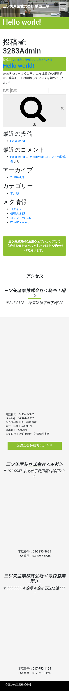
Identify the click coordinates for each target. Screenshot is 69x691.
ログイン (16, 209)
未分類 (14, 193)
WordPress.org (19, 222)
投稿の (17, 213)
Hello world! (18, 65)
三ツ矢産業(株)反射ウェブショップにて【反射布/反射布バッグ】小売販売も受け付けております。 (34, 246)
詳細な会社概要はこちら (34, 445)
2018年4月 (17, 177)
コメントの (20, 218)
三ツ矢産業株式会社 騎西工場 (26, 6)
